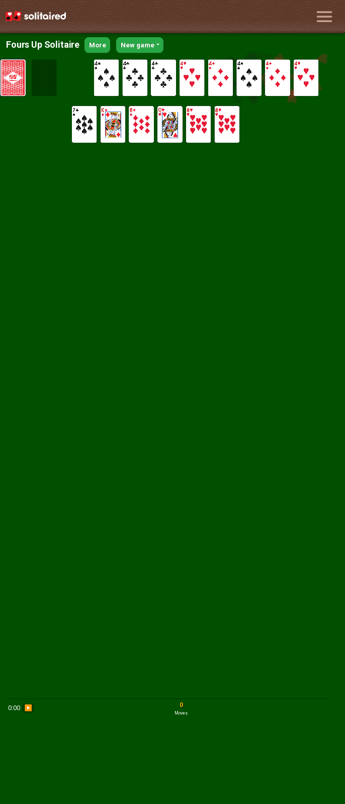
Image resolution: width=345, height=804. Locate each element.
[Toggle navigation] (324, 16)
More (97, 45)
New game (137, 45)
